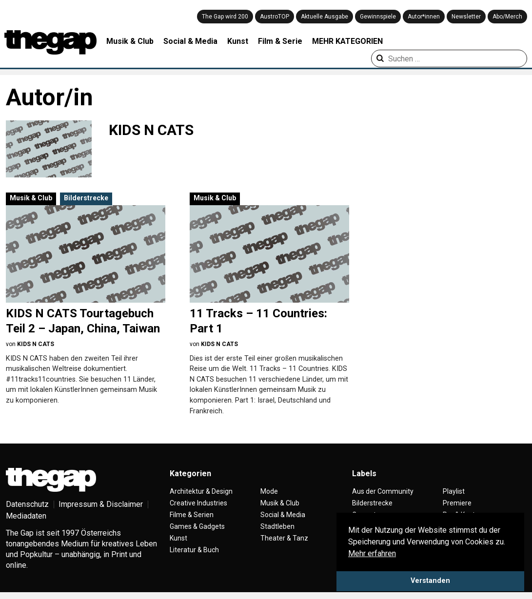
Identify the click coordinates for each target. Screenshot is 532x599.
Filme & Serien (192, 519)
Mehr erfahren (372, 553)
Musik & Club (130, 41)
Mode (269, 496)
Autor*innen (424, 16)
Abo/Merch (507, 16)
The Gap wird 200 (225, 16)
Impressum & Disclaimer (101, 509)
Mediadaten (26, 520)
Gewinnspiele (378, 16)
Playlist (454, 496)
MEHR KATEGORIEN (347, 41)
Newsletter (466, 16)
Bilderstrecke (86, 198)
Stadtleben (277, 531)
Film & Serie (280, 41)
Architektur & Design (201, 496)
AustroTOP (274, 16)
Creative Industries (198, 508)
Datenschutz (27, 509)
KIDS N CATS (35, 344)
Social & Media (190, 41)
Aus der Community (383, 496)
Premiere (457, 508)
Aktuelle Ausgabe (324, 16)
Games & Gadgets (197, 531)
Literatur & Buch (194, 555)
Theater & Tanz (284, 543)
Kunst (237, 41)
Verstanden (430, 581)
